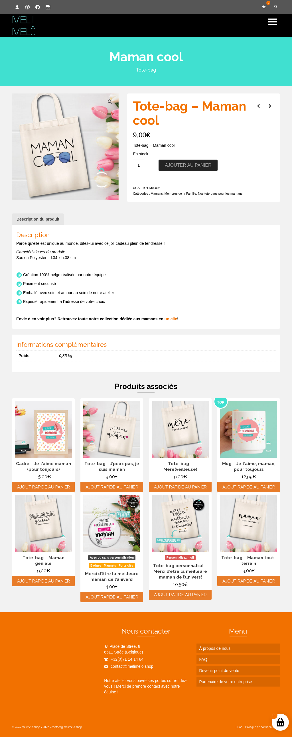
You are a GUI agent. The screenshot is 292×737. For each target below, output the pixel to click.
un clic (171, 319)
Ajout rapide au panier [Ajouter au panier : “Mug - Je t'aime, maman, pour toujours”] (248, 487)
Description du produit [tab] (38, 219)
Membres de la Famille (180, 193)
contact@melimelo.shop (128, 666)
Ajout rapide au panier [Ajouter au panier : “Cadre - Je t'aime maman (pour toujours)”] (43, 487)
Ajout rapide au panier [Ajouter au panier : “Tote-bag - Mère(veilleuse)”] (180, 487)
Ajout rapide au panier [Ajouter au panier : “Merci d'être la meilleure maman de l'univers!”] (112, 597)
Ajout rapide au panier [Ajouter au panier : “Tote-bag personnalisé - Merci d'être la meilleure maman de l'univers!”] (180, 594)
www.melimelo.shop (27, 727)
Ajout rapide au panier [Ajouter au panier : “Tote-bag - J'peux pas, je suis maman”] (112, 487)
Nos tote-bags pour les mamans (220, 193)
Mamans (157, 193)
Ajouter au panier (188, 165)
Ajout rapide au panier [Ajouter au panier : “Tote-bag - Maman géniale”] (43, 581)
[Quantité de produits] (138, 165)
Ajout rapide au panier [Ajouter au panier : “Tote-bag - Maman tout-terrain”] (248, 581)
